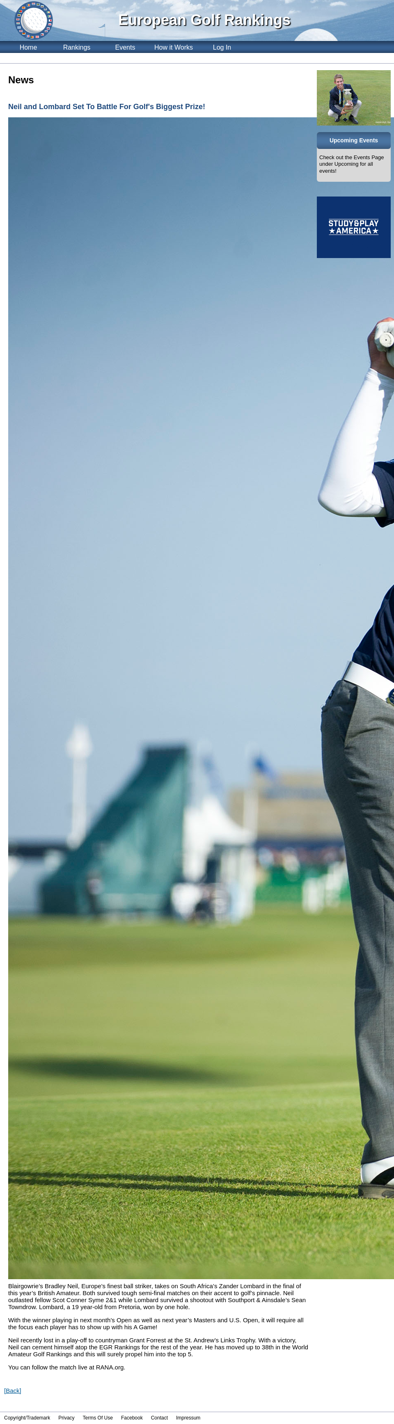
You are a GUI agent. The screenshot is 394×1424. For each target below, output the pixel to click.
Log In (222, 47)
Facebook (132, 1418)
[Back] (12, 1390)
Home (28, 47)
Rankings (77, 47)
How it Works (173, 47)
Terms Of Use (98, 1418)
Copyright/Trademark (27, 1418)
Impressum (188, 1418)
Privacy (66, 1418)
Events (125, 47)
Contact (159, 1418)
